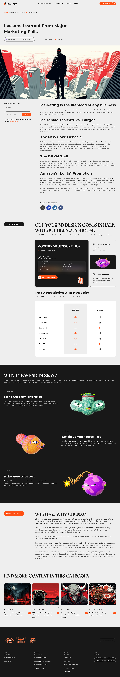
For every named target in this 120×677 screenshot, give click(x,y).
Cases (68, 3)
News (76, 3)
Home (6, 12)
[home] (10, 3)
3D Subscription (45, 3)
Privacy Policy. (13, 121)
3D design (59, 3)
